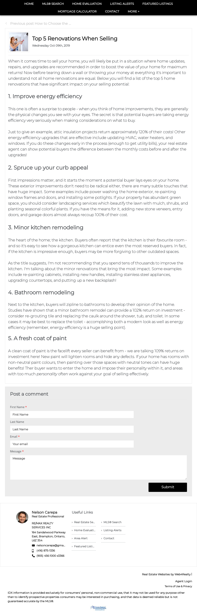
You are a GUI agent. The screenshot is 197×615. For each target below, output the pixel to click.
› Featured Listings (84, 546)
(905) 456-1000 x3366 (50, 555)
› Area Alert (80, 538)
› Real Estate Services (84, 522)
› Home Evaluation (84, 530)
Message (17, 451)
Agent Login (183, 581)
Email (15, 436)
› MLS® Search (111, 522)
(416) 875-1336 (46, 550)
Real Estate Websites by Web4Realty (166, 574)
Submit (167, 487)
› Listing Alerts (111, 530)
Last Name (17, 422)
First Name (18, 407)
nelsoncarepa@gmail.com (54, 545)
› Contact (107, 538)
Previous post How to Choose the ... (38, 23)
